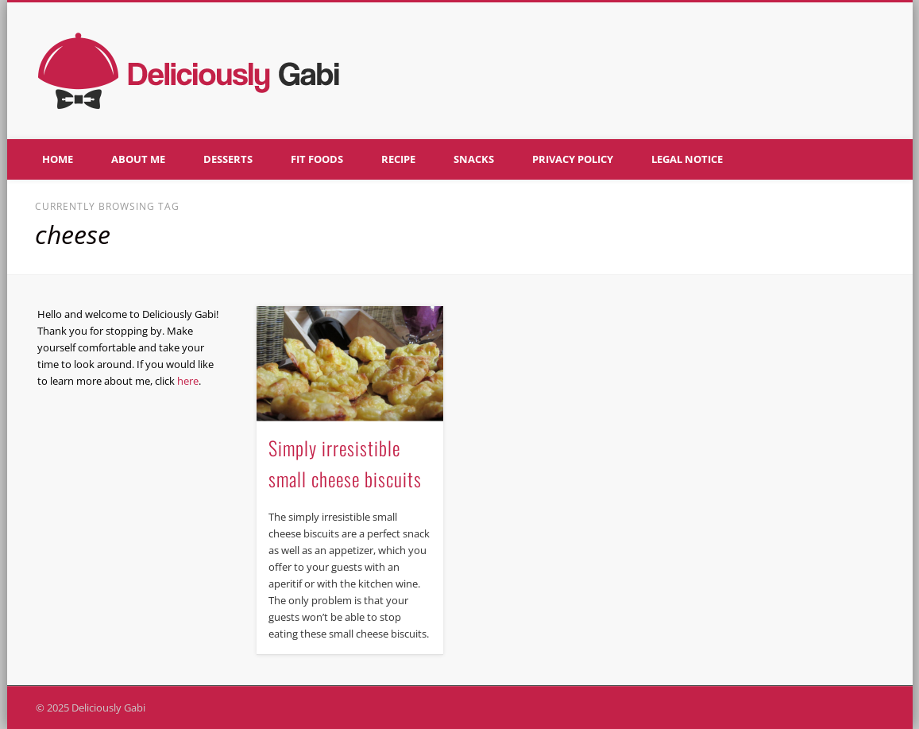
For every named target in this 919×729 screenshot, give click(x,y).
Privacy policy (572, 159)
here (188, 381)
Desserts (228, 159)
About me (138, 159)
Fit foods (317, 159)
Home (57, 159)
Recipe (398, 159)
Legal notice (687, 159)
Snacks (474, 159)
